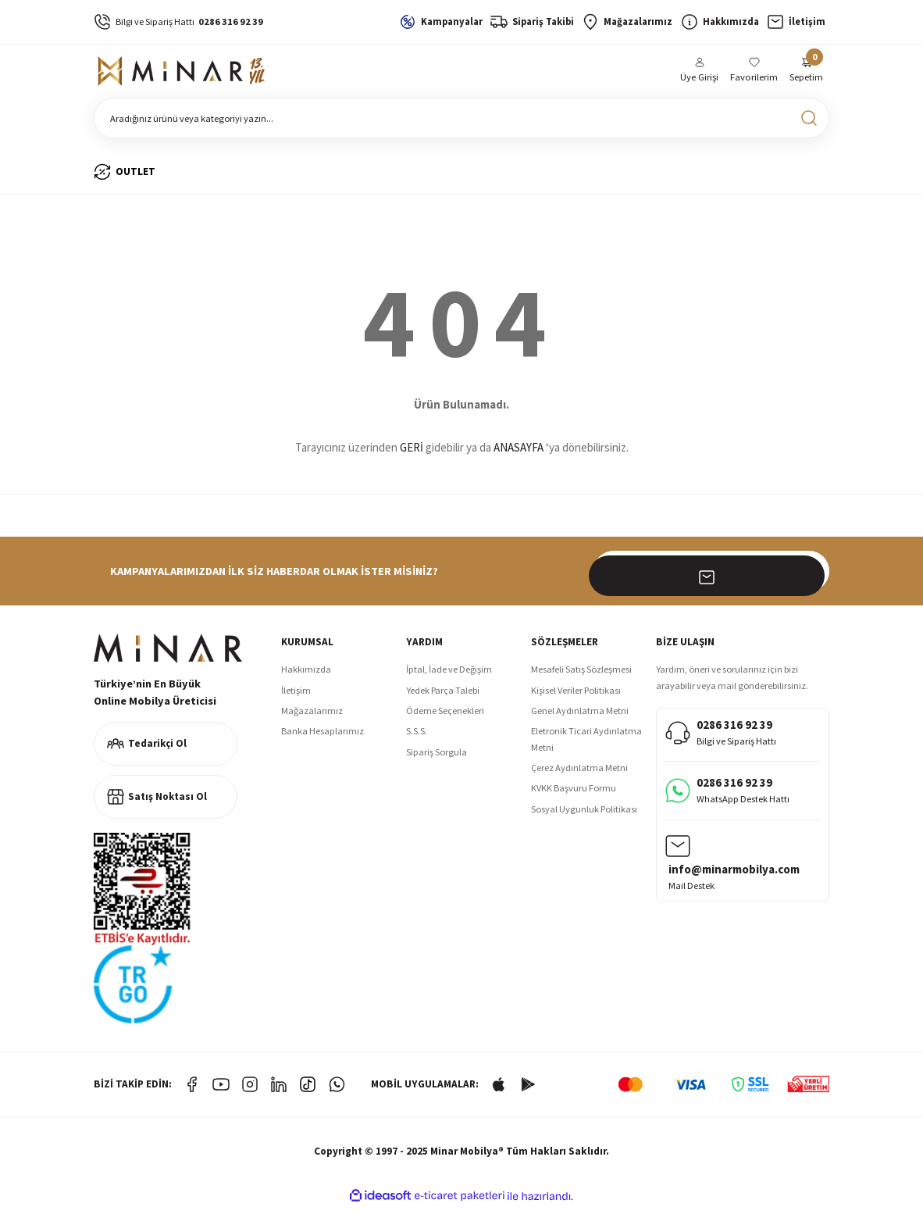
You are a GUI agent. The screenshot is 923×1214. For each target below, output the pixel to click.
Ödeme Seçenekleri (445, 717)
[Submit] (809, 578)
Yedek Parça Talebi (442, 697)
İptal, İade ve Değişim (449, 676)
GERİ (411, 454)
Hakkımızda (306, 676)
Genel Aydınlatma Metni (580, 717)
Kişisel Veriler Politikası (576, 697)
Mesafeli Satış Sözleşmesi (581, 676)
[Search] (461, 125)
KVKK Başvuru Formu (573, 795)
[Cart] (806, 74)
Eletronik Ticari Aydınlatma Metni (586, 745)
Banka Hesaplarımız (322, 738)
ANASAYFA (518, 454)
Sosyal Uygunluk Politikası (584, 816)
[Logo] (184, 75)
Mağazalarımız (312, 717)
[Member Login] (700, 74)
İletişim (296, 697)
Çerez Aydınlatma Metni (579, 774)
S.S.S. (416, 738)
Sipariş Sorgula (436, 759)
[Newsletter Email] (711, 578)
